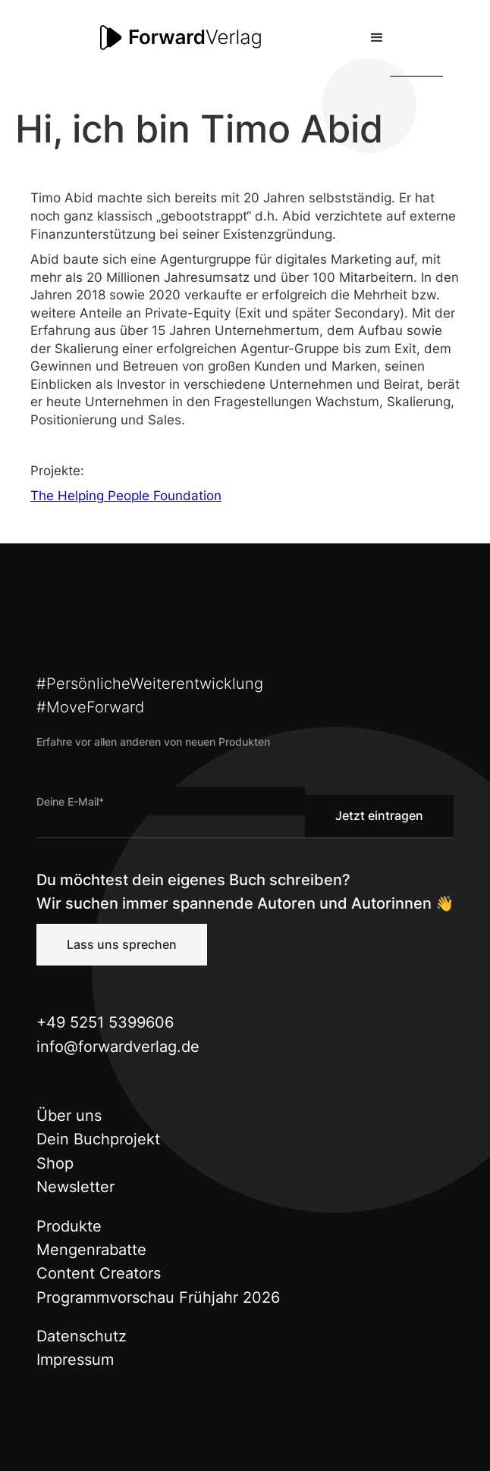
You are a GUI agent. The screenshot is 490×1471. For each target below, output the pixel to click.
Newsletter (75, 1187)
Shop (55, 1163)
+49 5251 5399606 (105, 1022)
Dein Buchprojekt (98, 1139)
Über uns (69, 1115)
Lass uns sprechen (122, 944)
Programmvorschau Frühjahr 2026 (158, 1297)
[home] (177, 37)
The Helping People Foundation (125, 495)
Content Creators (98, 1273)
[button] (377, 38)
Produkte (69, 1226)
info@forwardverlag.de (117, 1047)
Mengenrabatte (91, 1250)
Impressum (75, 1360)
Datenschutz (81, 1336)
